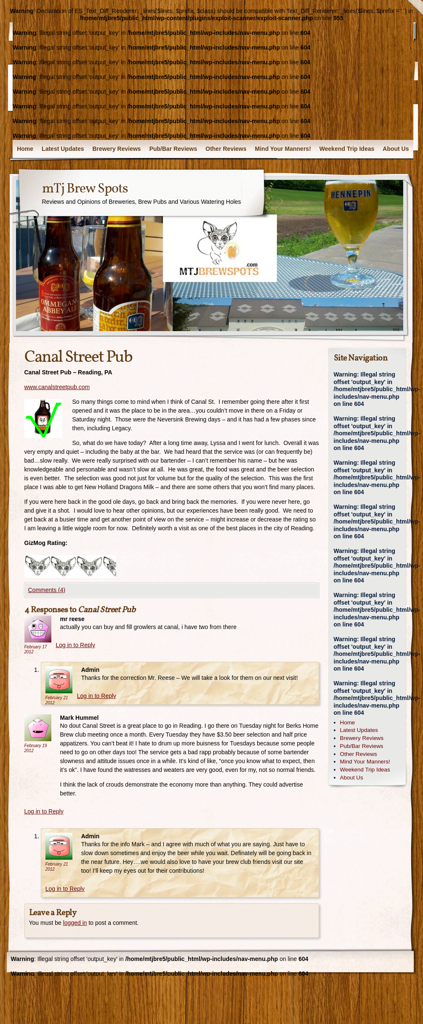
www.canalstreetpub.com (57, 387)
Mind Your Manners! (283, 148)
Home (25, 148)
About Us (396, 148)
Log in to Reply (75, 645)
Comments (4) (47, 590)
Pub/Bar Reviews (173, 148)
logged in (75, 922)
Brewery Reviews (116, 148)
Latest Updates (63, 148)
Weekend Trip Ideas (346, 148)
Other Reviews (225, 148)
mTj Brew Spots (85, 189)
